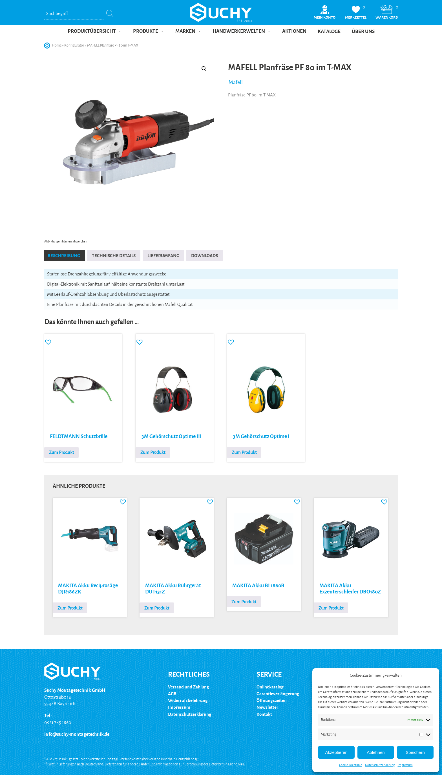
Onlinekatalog (270, 687)
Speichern (415, 752)
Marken (188, 31)
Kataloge (329, 31)
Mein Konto (324, 17)
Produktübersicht (95, 31)
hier (241, 764)
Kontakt (264, 714)
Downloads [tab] (204, 255)
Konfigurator (74, 45)
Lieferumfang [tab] (163, 255)
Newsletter (267, 707)
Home (56, 45)
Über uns (363, 31)
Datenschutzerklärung (380, 765)
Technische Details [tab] (114, 255)
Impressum (405, 765)
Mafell (236, 82)
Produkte (148, 31)
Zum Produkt (61, 452)
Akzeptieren (336, 752)
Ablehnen (375, 752)
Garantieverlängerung (278, 693)
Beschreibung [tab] (64, 255)
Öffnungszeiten (272, 700)
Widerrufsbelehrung (188, 700)
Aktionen (294, 31)
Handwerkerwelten (242, 31)
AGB (172, 693)
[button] (204, 69)
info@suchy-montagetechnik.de (76, 734)
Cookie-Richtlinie (350, 765)
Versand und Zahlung (188, 687)
